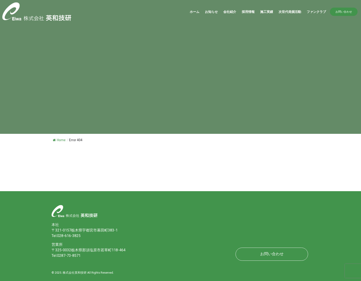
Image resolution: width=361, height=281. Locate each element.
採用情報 (248, 12)
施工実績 (266, 12)
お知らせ (211, 12)
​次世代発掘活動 (290, 12)
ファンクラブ (316, 12)
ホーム (194, 12)
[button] (344, 12)
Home (59, 140)
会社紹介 (229, 12)
